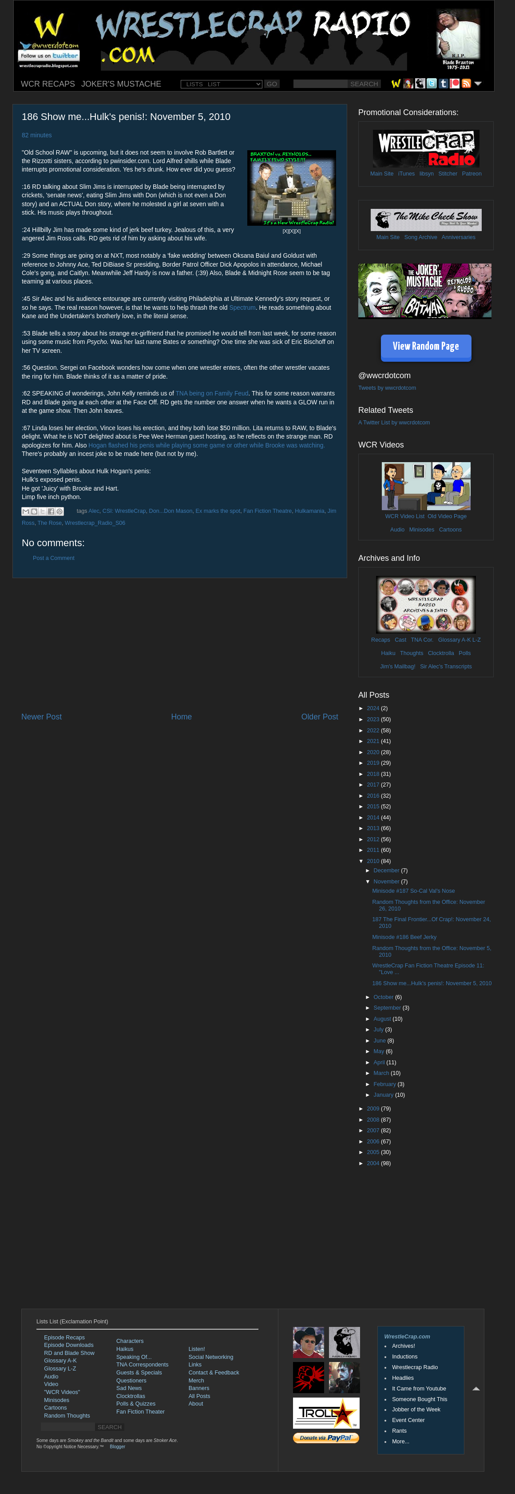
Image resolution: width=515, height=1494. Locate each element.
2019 (374, 763)
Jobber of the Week (416, 1409)
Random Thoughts (67, 1416)
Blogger (117, 1446)
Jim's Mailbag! (397, 666)
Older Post (319, 716)
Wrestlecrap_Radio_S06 (95, 523)
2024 (374, 708)
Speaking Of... (134, 1357)
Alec (93, 511)
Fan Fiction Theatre (267, 511)
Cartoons (450, 530)
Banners (199, 1388)
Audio (397, 530)
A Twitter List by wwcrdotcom (394, 422)
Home (181, 716)
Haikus (125, 1349)
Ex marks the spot (218, 511)
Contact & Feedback (214, 1373)
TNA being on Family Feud (211, 393)
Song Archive (420, 237)
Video (51, 1384)
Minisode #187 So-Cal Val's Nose (413, 891)
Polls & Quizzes (135, 1404)
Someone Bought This (419, 1399)
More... (400, 1441)
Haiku (388, 653)
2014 (374, 818)
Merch (196, 1381)
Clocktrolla (441, 653)
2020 (374, 752)
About (196, 1404)
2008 (374, 1120)
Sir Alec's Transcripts (445, 666)
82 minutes (37, 135)
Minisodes (422, 530)
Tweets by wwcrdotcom (387, 388)
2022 (374, 730)
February (386, 1084)
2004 (374, 1163)
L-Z (476, 640)
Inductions (404, 1357)
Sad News (129, 1388)
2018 (374, 774)
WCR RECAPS (48, 84)
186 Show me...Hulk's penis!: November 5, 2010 (431, 983)
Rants (399, 1431)
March (382, 1073)
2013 (374, 828)
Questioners (131, 1381)
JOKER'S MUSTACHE (121, 84)
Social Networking (211, 1357)
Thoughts (412, 653)
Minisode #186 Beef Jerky (404, 937)
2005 (374, 1152)
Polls (465, 653)
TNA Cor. (422, 640)
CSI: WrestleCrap (124, 511)
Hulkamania (310, 511)
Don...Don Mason (171, 511)
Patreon (472, 174)
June (381, 1041)
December (387, 870)
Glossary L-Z (60, 1369)
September (388, 1008)
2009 (374, 1109)
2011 (374, 850)
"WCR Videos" (62, 1392)
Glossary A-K (454, 640)
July (379, 1030)
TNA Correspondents (142, 1365)
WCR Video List (405, 516)
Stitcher (448, 174)
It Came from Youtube (419, 1389)
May (380, 1051)
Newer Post (41, 716)
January (384, 1095)
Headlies (403, 1378)
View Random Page (426, 347)
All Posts (199, 1396)
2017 (374, 785)
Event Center (408, 1420)
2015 (374, 806)
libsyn (427, 174)
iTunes (406, 174)
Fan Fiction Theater (140, 1412)
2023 (374, 719)
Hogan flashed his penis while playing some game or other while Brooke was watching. (206, 445)
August (383, 1019)
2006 (374, 1141)
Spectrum (242, 307)
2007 (374, 1130)
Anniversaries (458, 237)
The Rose (49, 523)
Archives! (403, 1346)
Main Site (382, 174)
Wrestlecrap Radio (415, 1367)
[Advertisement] (179, 644)
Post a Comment (54, 558)
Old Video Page (447, 516)
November (387, 882)
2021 (374, 741)
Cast (400, 640)
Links (195, 1365)
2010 (374, 861)
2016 (374, 796)
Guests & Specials (139, 1373)
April (380, 1062)
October (384, 997)
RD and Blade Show (69, 1353)
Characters (130, 1341)
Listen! (197, 1349)
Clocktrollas (130, 1396)
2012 (374, 839)
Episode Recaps (64, 1337)
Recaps (380, 640)
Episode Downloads (68, 1345)
